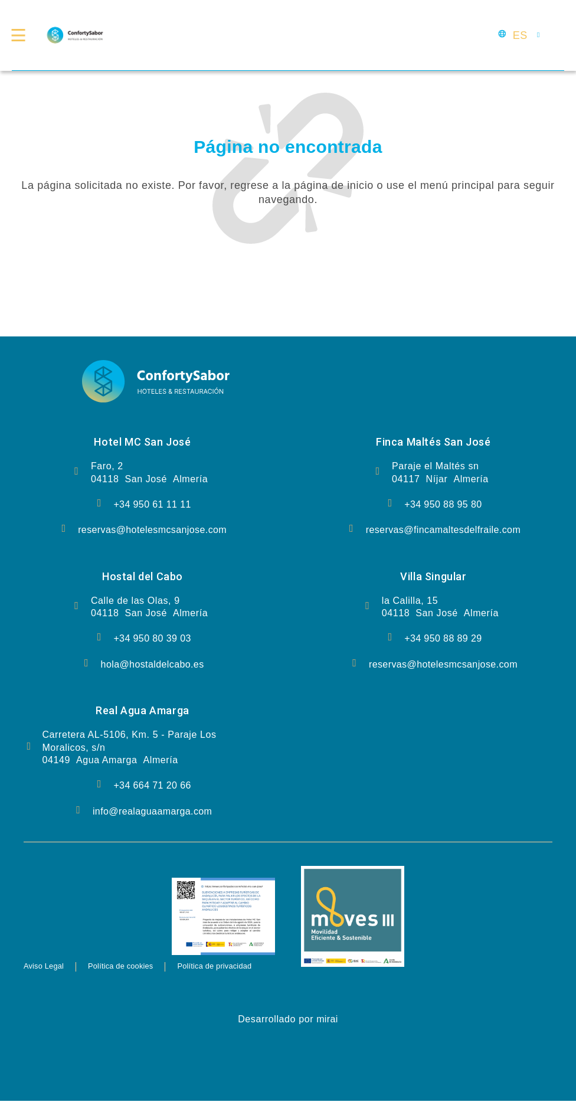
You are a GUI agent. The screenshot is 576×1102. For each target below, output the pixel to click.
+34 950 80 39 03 (152, 638)
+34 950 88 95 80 (443, 504)
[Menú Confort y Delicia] (22, 35)
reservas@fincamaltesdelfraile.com (443, 530)
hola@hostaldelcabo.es (152, 664)
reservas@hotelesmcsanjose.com (152, 530)
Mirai (327, 1020)
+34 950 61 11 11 (152, 504)
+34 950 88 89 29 (443, 638)
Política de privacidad (249, 967)
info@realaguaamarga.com (152, 811)
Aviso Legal (49, 967)
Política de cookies (138, 967)
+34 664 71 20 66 (152, 785)
